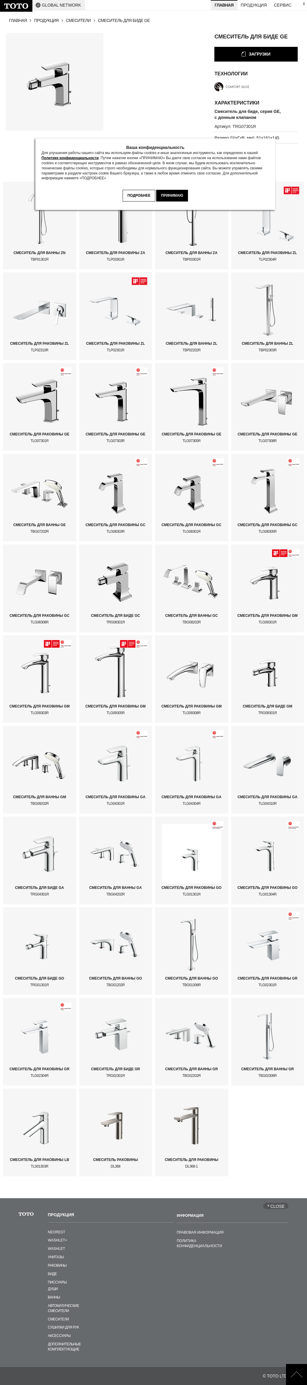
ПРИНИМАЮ (172, 195)
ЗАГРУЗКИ (259, 53)
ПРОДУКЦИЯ (46, 20)
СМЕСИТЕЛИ (78, 20)
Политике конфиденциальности (70, 158)
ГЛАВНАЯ (18, 20)
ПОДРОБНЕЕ (139, 195)
